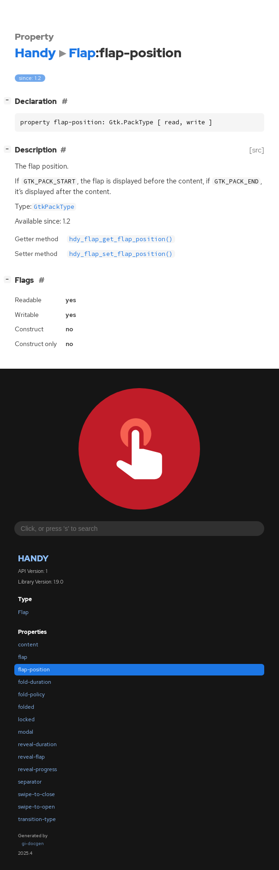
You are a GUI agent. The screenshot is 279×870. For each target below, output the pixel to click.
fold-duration (34, 682)
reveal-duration (37, 744)
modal (25, 732)
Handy (33, 558)
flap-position (34, 669)
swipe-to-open (36, 806)
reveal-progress (37, 769)
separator (30, 781)
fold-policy (31, 694)
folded (26, 707)
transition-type (37, 819)
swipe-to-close (36, 794)
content (28, 644)
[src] (256, 150)
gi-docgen (33, 843)
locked (26, 719)
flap (22, 657)
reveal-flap (31, 756)
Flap (23, 612)
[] (9, 100)
